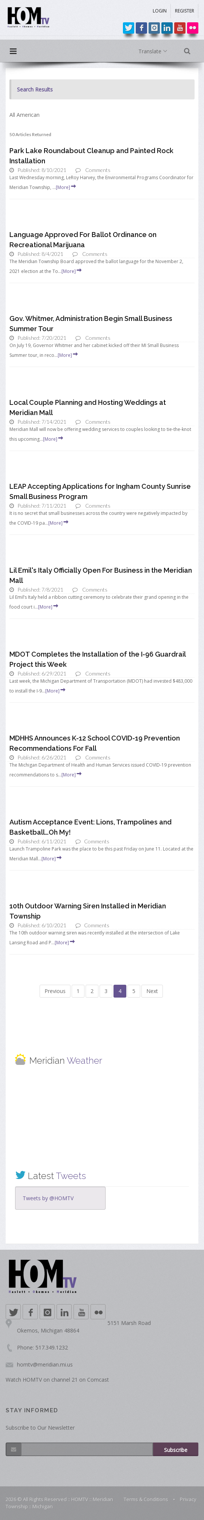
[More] (66, 187)
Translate (154, 51)
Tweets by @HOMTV (48, 1198)
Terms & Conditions (146, 1499)
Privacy (188, 1499)
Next (152, 991)
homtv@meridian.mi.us (45, 1364)
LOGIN (160, 11)
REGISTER (184, 11)
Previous (55, 991)
